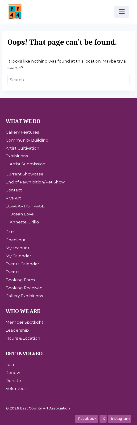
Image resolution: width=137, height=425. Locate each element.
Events (13, 272)
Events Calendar (22, 264)
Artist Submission (28, 164)
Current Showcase (24, 174)
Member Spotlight (24, 322)
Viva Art (13, 198)
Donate (13, 380)
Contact (14, 190)
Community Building (27, 140)
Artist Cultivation (22, 148)
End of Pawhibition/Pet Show (35, 182)
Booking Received (24, 288)
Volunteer (16, 388)
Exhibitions (17, 156)
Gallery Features (22, 132)
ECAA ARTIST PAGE (25, 206)
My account (17, 248)
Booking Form (20, 280)
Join (10, 364)
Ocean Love (22, 214)
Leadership (17, 330)
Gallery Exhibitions (24, 296)
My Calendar (18, 256)
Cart (10, 232)
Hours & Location (23, 338)
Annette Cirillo (24, 222)
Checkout (16, 240)
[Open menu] (121, 12)
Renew (13, 372)
